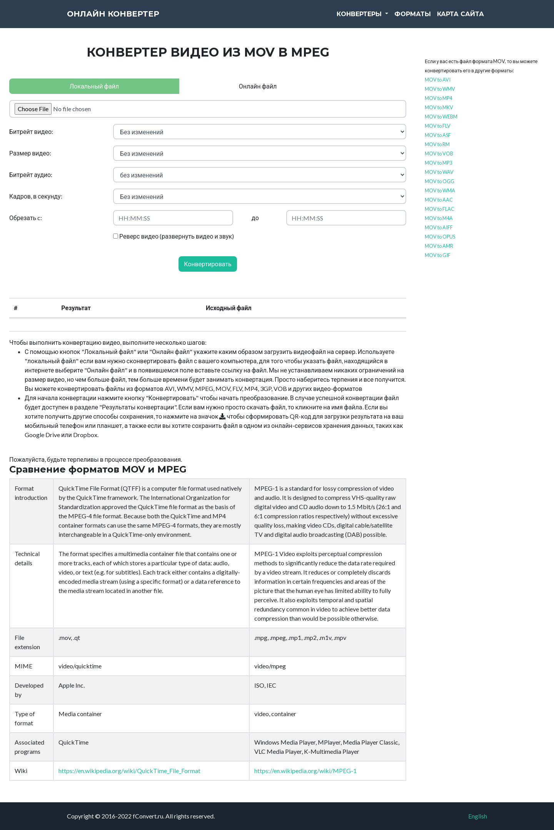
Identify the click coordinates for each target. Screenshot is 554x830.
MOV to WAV (439, 172)
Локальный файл (94, 86)
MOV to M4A (439, 218)
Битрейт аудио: (30, 174)
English (477, 816)
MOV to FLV (438, 126)
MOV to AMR (439, 246)
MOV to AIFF (439, 227)
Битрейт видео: (31, 131)
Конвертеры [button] (360, 19)
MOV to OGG (439, 181)
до (255, 217)
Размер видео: (30, 153)
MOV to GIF (438, 255)
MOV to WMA (440, 190)
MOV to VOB (439, 153)
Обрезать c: (25, 217)
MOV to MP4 (438, 98)
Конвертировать (208, 263)
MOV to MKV (439, 107)
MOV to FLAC (439, 209)
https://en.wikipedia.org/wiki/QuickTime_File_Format (129, 770)
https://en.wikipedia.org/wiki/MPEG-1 (305, 770)
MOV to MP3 (438, 163)
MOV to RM (437, 144)
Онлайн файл (258, 86)
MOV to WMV (440, 89)
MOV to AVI (438, 80)
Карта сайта (460, 19)
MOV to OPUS (440, 237)
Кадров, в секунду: (35, 196)
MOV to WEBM (441, 117)
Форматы (412, 19)
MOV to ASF (438, 135)
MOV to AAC (439, 200)
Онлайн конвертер (128, 19)
